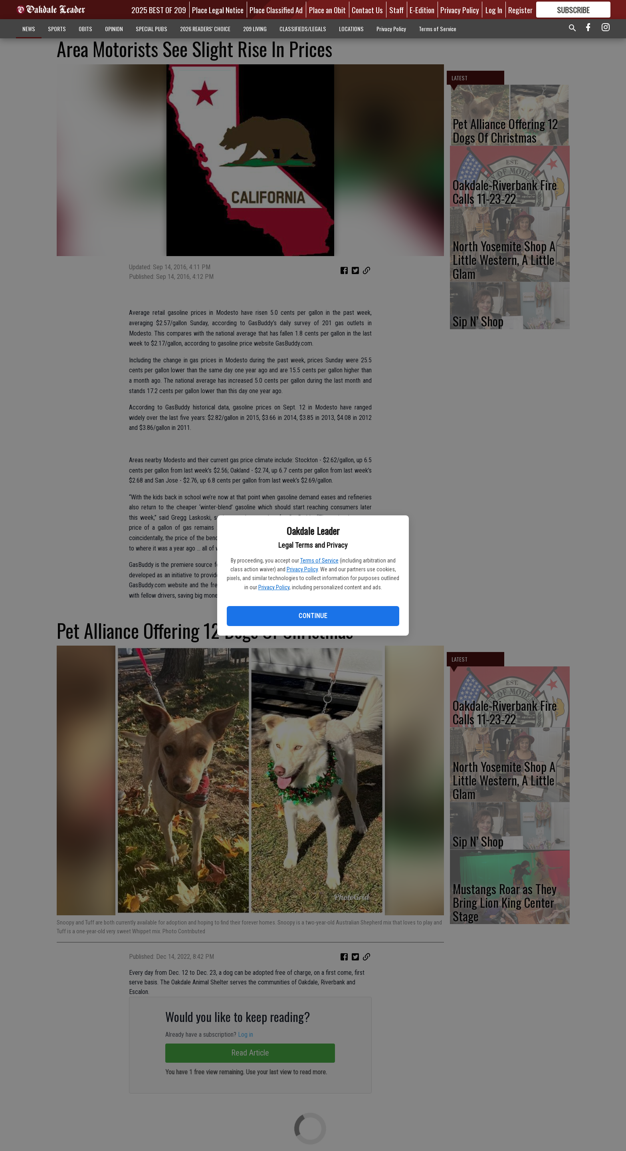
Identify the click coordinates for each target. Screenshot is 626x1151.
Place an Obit (327, 9)
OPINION (114, 28)
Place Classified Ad (276, 9)
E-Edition (422, 9)
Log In (493, 9)
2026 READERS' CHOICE (205, 28)
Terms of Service (319, 560)
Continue (313, 616)
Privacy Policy (302, 569)
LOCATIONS (351, 28)
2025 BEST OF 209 (158, 9)
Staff (396, 9)
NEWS (28, 28)
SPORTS (57, 28)
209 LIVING (255, 28)
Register (520, 9)
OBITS (85, 28)
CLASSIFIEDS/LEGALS (302, 28)
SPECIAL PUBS (151, 28)
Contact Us (367, 9)
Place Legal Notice (218, 9)
